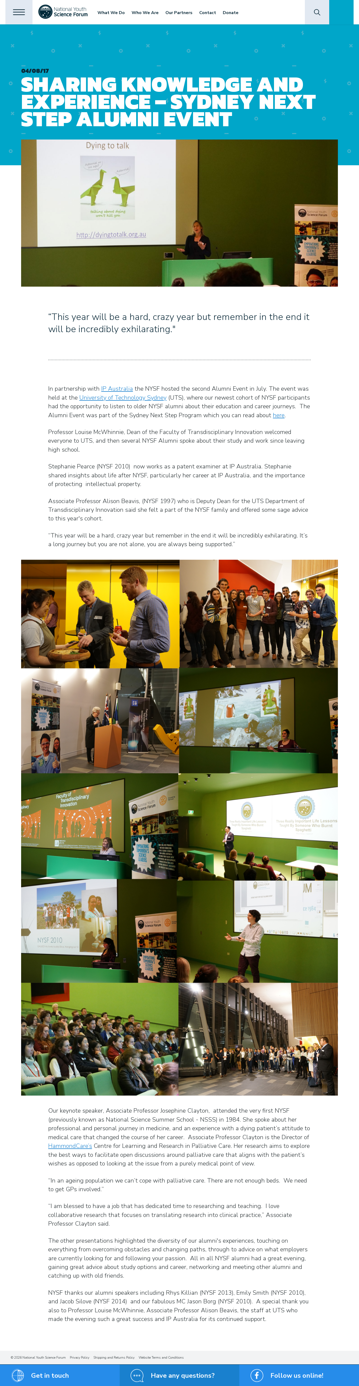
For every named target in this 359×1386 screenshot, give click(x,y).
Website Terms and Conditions (161, 1357)
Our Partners (178, 13)
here (279, 415)
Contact (207, 13)
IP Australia (117, 389)
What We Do (111, 13)
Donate (231, 13)
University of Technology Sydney (123, 398)
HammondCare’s (70, 1146)
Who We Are (145, 13)
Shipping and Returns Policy (114, 1357)
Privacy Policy (79, 1357)
